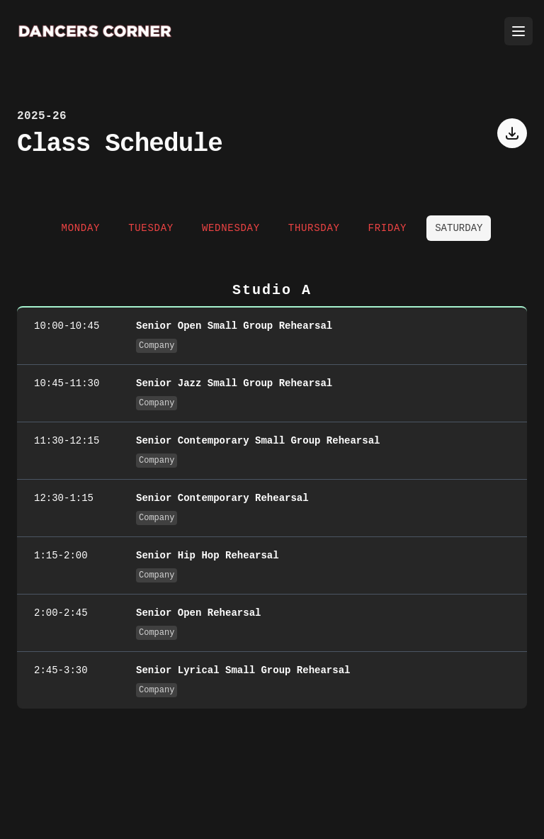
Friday (387, 228)
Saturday (458, 228)
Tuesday (151, 228)
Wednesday (231, 228)
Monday (81, 228)
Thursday (314, 228)
